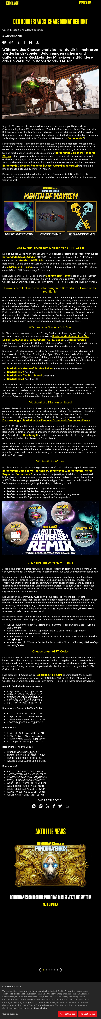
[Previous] (40, 970)
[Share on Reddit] (4, 42)
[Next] (61, 970)
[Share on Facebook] (24, 42)
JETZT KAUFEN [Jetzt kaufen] (85, 3)
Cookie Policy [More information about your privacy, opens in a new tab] (40, 1011)
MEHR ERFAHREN (50, 904)
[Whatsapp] (11, 42)
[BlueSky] (30, 42)
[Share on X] (18, 42)
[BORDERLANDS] (12, 3)
